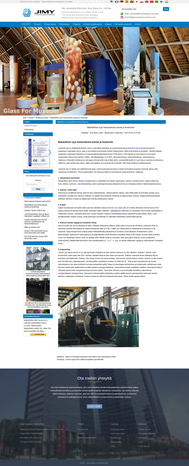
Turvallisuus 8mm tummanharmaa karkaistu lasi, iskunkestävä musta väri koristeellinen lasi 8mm (38, 306)
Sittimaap (142, 438)
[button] (89, 113)
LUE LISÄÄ (94, 406)
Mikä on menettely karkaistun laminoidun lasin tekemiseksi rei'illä (90, 357)
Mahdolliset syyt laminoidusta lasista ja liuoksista (35, 206)
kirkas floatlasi (78, 181)
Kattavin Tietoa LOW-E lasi (34, 211)
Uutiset (138, 24)
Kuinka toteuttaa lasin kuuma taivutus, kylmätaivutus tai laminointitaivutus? (35, 222)
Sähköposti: (25, 429)
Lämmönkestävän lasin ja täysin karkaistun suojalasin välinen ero (37, 216)
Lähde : (101, 133)
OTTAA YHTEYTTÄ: (29, 442)
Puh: (22, 438)
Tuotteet (37, 24)
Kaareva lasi (115, 442)
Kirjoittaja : (85, 133)
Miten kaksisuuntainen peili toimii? (37, 202)
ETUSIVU (26, 24)
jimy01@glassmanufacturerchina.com (140, 17)
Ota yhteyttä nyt (38, 334)
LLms (140, 442)
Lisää (112, 446)
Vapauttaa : (119, 133)
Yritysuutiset (29, 129)
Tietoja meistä (50, 24)
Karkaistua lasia (117, 429)
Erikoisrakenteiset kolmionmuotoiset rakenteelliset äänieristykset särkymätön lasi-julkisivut (38, 274)
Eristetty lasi (115, 438)
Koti (24, 118)
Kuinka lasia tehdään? (33, 198)
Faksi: (22, 433)
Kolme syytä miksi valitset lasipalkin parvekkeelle (84, 359)
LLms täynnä (144, 446)
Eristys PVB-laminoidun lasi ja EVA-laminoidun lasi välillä (36, 232)
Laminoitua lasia (117, 433)
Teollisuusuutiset (41, 118)
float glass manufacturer (97, 463)
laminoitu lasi (112, 208)
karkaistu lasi (133, 148)
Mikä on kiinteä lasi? (32, 228)
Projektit (76, 24)
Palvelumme (64, 24)
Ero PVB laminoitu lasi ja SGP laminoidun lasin (36, 238)
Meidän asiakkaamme (93, 24)
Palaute (108, 24)
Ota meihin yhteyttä (123, 24)
